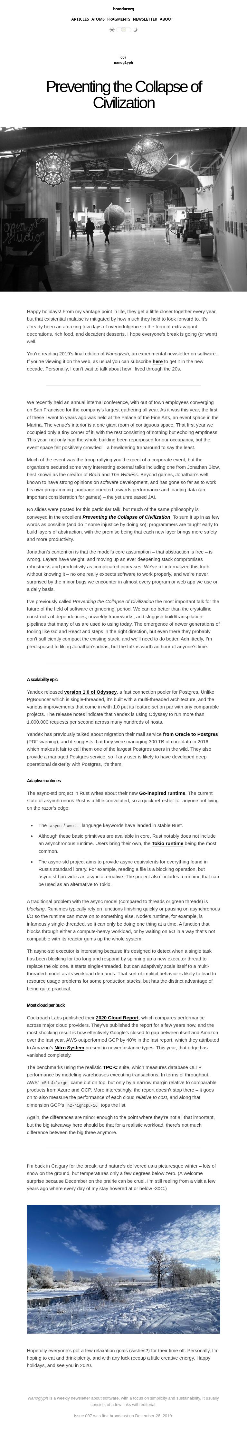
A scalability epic (42, 679)
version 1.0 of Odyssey (90, 692)
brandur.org (123, 9)
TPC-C (110, 1067)
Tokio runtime (167, 843)
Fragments (118, 19)
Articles (80, 19)
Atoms (98, 19)
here (158, 361)
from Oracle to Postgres (190, 734)
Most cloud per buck (46, 1005)
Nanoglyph (123, 63)
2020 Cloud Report (117, 1017)
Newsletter (145, 19)
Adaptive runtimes (44, 780)
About (166, 19)
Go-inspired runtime (162, 793)
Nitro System (69, 1047)
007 (123, 57)
